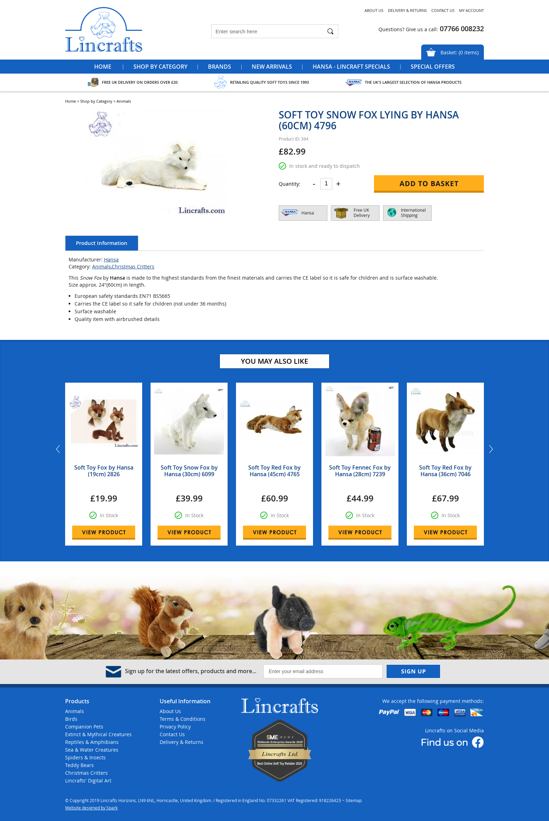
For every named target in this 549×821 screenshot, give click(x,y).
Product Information (101, 243)
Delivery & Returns (407, 10)
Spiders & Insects (85, 757)
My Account (471, 10)
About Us (373, 10)
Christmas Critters (133, 266)
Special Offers (433, 66)
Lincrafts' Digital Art (88, 780)
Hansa (111, 259)
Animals (101, 266)
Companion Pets (84, 726)
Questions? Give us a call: (408, 29)
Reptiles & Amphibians (92, 742)
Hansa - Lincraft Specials (351, 66)
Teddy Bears (79, 765)
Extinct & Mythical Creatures (98, 734)
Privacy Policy (175, 726)
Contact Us (442, 10)
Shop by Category (160, 66)
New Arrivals (272, 66)
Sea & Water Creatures (91, 749)
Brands (219, 66)
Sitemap (354, 800)
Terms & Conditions (183, 719)
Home (102, 66)
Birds (71, 719)
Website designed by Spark (91, 807)
